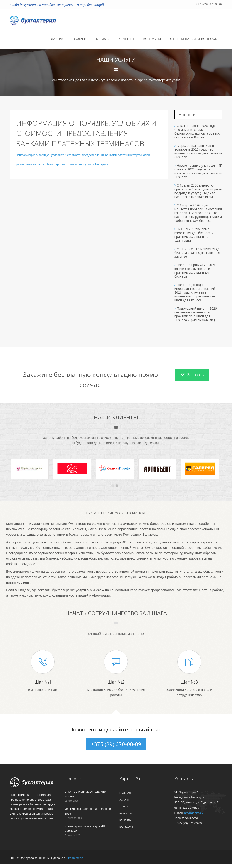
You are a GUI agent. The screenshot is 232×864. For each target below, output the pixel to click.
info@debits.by (193, 813)
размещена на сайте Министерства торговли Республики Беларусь (62, 164)
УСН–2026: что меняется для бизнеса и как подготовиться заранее (197, 253)
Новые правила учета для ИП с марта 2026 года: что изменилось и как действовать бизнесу (198, 171)
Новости (125, 813)
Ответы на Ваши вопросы (194, 38)
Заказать (192, 375)
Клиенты (126, 38)
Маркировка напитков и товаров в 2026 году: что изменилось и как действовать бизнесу (198, 151)
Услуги (80, 38)
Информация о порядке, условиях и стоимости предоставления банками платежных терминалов (83, 155)
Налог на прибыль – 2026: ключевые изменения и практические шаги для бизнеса (195, 270)
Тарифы (102, 38)
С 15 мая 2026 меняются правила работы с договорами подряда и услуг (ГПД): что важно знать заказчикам (198, 191)
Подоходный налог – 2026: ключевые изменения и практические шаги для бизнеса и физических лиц (196, 314)
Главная (57, 38)
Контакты (152, 38)
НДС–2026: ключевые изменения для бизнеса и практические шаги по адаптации (193, 235)
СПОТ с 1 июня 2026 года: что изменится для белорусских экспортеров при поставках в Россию (197, 131)
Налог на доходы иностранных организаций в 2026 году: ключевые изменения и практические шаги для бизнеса (196, 292)
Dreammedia (75, 858)
